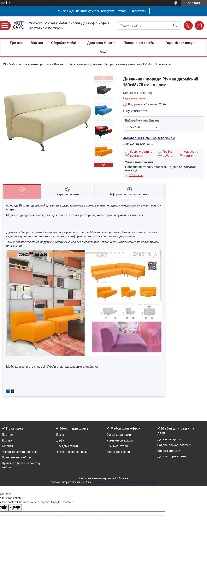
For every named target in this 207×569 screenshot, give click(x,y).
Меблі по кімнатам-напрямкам (30, 64)
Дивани (59, 64)
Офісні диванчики (119, 434)
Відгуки (37, 43)
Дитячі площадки (169, 439)
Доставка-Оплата (101, 43)
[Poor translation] (15, 507)
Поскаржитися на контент (108, 482)
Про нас (16, 43)
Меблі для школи (118, 451)
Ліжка (60, 434)
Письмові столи (117, 446)
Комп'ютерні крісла (120, 440)
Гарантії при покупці (181, 43)
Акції (103, 51)
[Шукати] (175, 26)
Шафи (60, 440)
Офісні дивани (77, 64)
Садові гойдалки (168, 450)
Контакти (139, 11)
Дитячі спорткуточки (171, 456)
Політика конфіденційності (141, 482)
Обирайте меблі (63, 43)
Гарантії (7, 446)
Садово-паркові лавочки (174, 445)
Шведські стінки (67, 446)
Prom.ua (123, 478)
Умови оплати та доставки (20, 451)
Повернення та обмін (140, 43)
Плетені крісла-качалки (72, 451)
